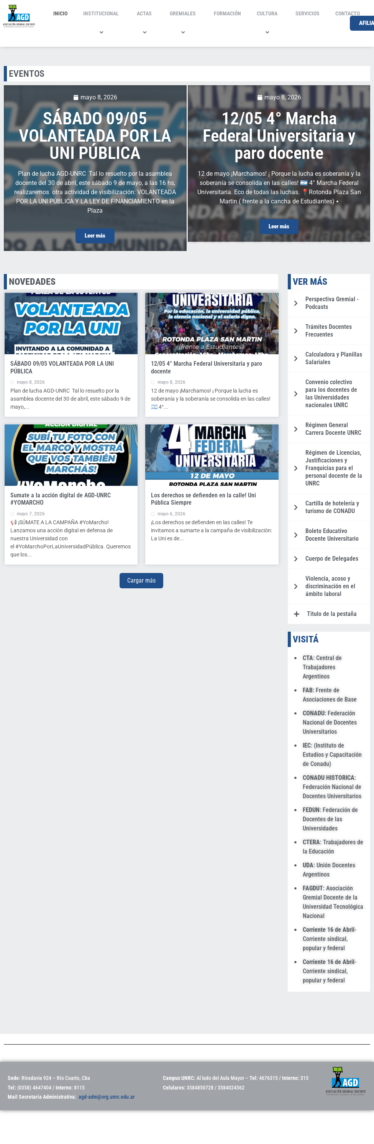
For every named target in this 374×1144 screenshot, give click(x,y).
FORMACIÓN (227, 13)
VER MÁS (310, 281)
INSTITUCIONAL (102, 23)
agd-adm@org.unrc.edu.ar (107, 1097)
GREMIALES (184, 23)
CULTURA (268, 23)
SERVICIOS (307, 13)
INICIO (60, 13)
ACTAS (145, 23)
